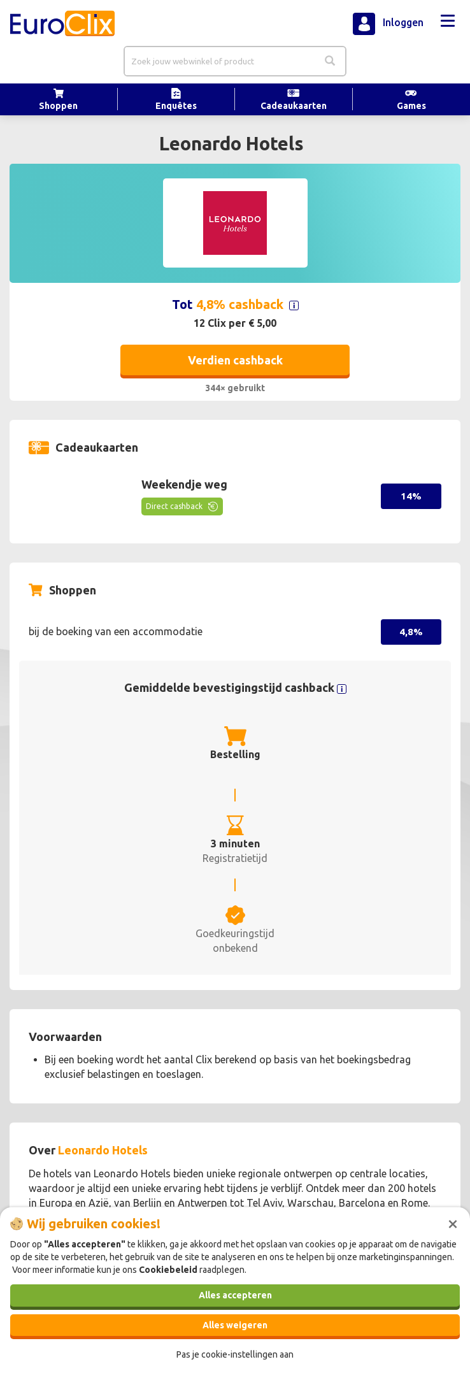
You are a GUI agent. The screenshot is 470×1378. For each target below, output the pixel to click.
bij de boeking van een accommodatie (116, 631)
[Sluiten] (453, 1222)
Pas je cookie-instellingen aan (235, 1354)
